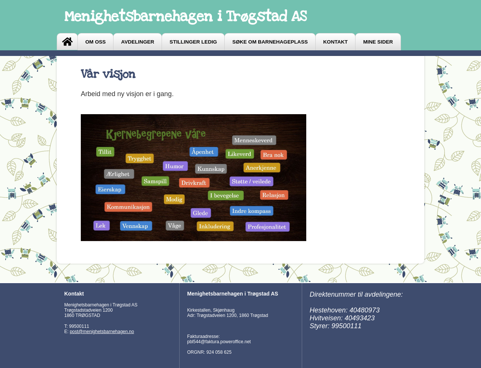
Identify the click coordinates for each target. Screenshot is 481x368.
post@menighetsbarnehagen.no (102, 331)
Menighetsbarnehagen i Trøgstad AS (185, 16)
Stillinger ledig (193, 42)
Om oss (95, 42)
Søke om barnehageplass (270, 42)
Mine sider (378, 42)
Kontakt (335, 42)
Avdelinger (137, 42)
